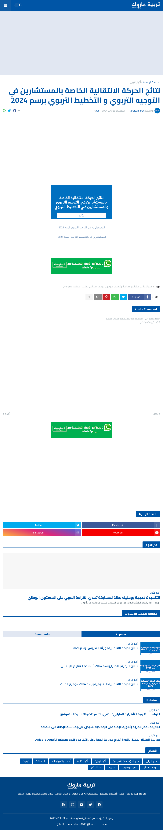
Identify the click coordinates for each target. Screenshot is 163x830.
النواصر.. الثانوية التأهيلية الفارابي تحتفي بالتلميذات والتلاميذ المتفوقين (110, 714)
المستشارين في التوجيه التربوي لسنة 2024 (81, 227)
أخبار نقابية (82, 761)
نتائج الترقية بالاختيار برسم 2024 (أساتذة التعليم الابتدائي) (99, 666)
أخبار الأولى (135, 82)
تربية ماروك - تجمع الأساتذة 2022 (68, 818)
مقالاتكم (96, 767)
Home (103, 824)
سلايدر (85, 286)
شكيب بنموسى (71, 286)
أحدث (155, 414)
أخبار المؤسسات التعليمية (126, 761)
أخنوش (110, 286)
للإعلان (60, 824)
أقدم (7, 414)
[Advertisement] (81, 42)
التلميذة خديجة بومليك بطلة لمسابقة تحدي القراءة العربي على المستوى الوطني (94, 597)
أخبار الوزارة (133, 286)
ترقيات (26, 761)
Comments (42, 634)
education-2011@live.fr (82, 824)
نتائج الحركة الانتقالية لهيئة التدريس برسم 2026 (105, 648)
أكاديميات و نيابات (61, 761)
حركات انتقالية (97, 286)
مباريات (111, 767)
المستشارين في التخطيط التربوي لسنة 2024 (81, 236)
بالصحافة (40, 761)
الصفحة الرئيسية (151, 82)
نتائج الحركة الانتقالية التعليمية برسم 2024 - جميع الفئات (99, 684)
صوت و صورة (129, 767)
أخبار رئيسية (121, 286)
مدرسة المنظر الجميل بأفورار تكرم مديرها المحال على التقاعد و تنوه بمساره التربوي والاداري (97, 740)
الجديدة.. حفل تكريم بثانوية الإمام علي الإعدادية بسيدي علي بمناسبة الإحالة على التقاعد (100, 727)
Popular (121, 634)
